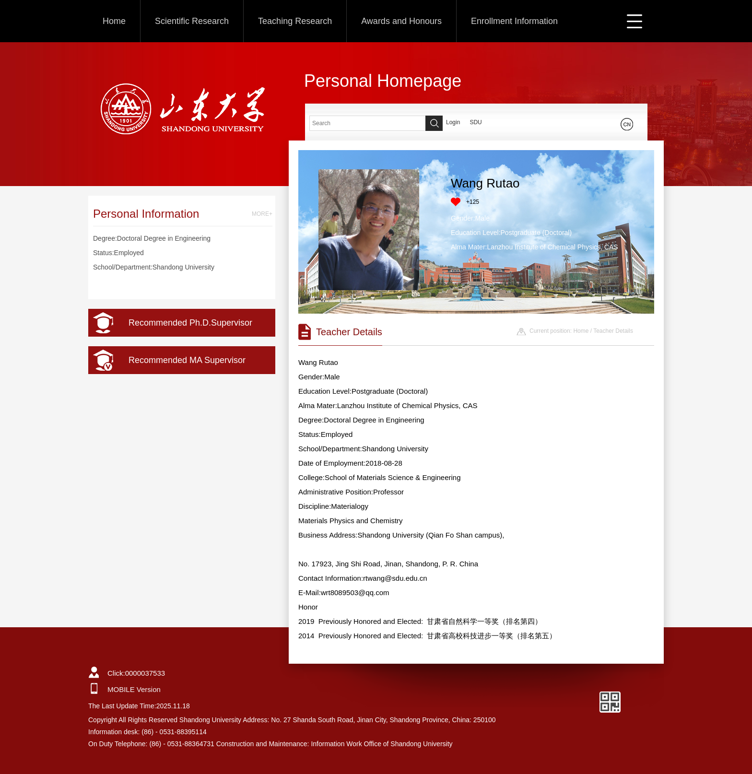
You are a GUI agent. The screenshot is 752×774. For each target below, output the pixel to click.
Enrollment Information (514, 21)
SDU (476, 122)
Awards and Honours (401, 21)
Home (114, 21)
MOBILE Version (134, 689)
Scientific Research (192, 21)
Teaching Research (295, 21)
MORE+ (262, 214)
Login (453, 122)
